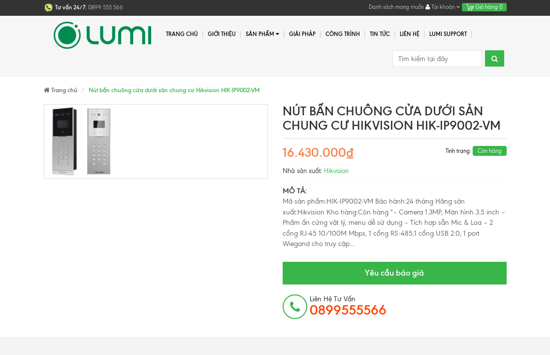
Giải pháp (302, 34)
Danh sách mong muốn (396, 6)
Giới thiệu (222, 34)
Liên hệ (410, 34)
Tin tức (380, 34)
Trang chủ (182, 34)
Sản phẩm (263, 34)
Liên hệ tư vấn (348, 306)
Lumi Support (448, 34)
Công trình (342, 34)
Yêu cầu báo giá (394, 273)
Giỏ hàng (484, 6)
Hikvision (336, 171)
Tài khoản (442, 6)
